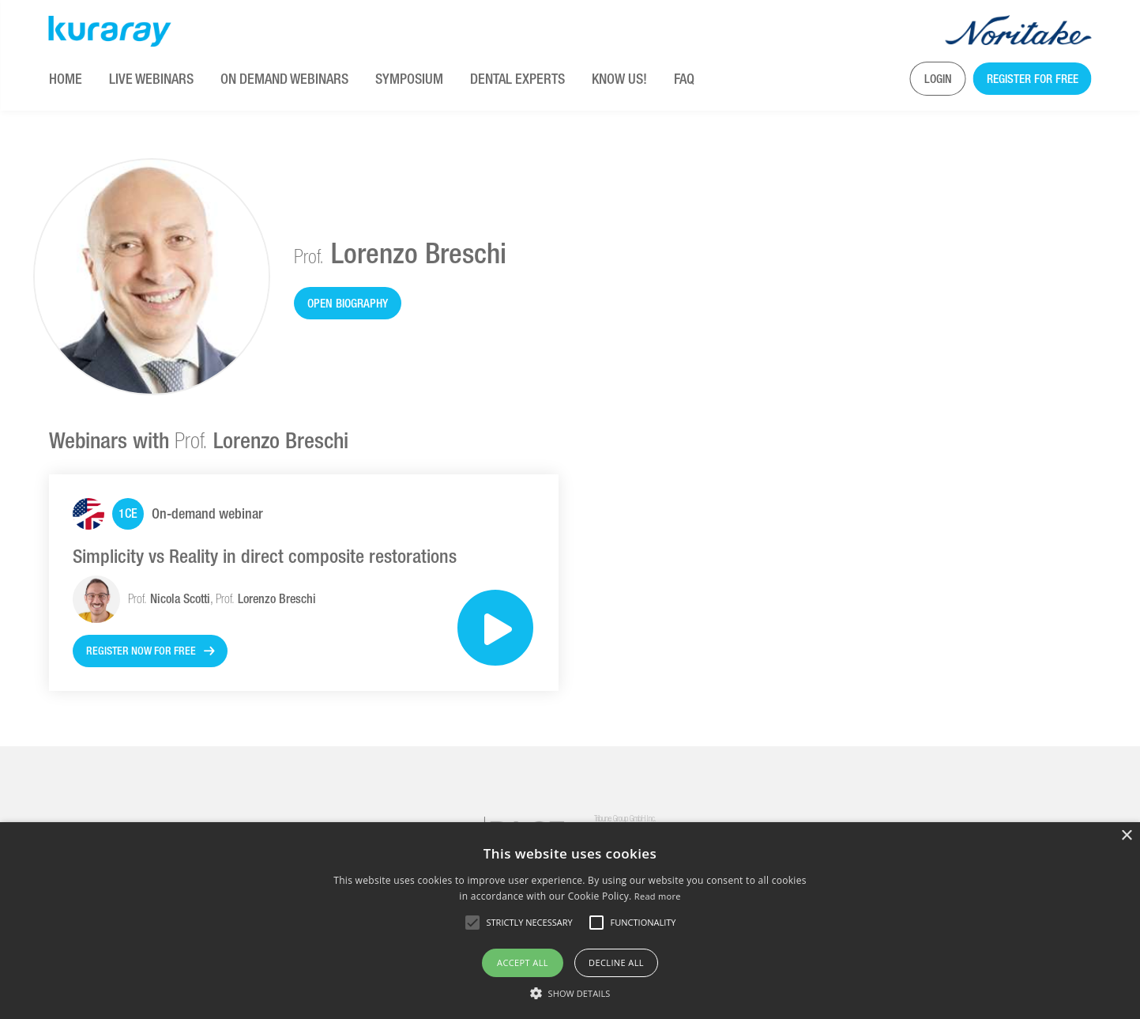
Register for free (1032, 78)
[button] (570, 993)
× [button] (1126, 836)
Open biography (347, 303)
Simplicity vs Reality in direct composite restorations (265, 556)
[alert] (570, 920)
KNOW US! (619, 78)
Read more (657, 896)
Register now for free (141, 650)
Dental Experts (517, 78)
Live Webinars (151, 78)
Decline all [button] (616, 962)
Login (938, 78)
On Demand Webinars (284, 78)
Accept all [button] (522, 962)
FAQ (684, 78)
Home (65, 78)
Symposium (409, 78)
